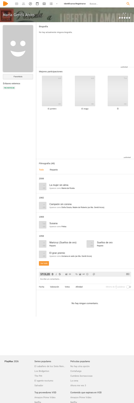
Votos (67, 287)
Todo (41, 169)
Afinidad (79, 287)
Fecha (41, 287)
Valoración (54, 287)
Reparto (54, 169)
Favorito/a (18, 76)
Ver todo (43, 263)
